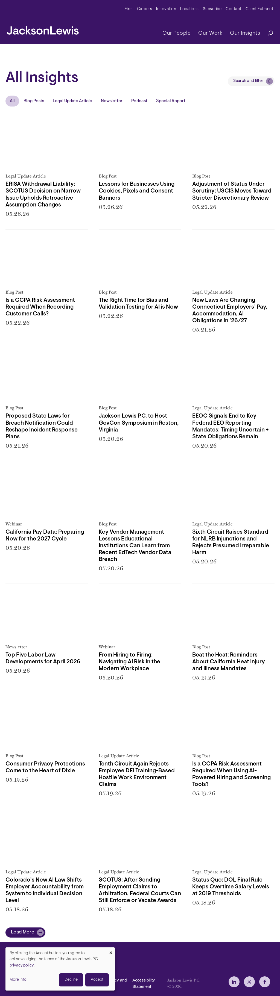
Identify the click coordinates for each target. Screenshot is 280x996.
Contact (233, 9)
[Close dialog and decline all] (111, 950)
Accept (97, 980)
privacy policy (22, 966)
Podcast (139, 101)
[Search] (267, 33)
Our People (176, 33)
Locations (189, 9)
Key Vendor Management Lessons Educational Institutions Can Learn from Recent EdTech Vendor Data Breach (135, 546)
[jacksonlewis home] (43, 29)
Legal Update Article (72, 101)
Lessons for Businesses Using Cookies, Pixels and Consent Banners (136, 191)
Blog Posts (34, 101)
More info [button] (18, 980)
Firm (129, 9)
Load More (22, 932)
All (12, 101)
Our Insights (245, 33)
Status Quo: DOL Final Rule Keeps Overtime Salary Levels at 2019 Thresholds (230, 887)
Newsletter (111, 101)
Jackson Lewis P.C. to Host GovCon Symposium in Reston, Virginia (139, 423)
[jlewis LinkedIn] (234, 981)
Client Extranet (259, 9)
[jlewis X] (249, 981)
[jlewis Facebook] (264, 981)
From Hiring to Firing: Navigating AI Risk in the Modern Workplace (129, 662)
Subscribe (212, 9)
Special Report (170, 101)
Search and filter (248, 81)
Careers (144, 9)
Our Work (210, 33)
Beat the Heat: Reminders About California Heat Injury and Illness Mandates (228, 662)
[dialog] (60, 969)
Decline (71, 980)
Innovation (166, 9)
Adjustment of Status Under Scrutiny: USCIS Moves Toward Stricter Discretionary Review (232, 191)
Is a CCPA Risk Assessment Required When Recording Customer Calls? (40, 307)
